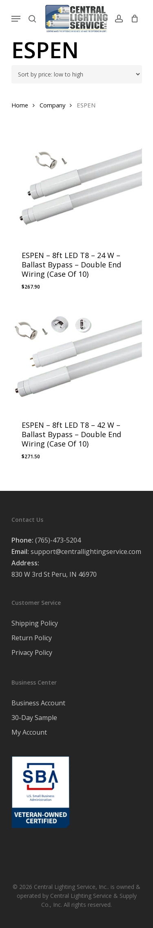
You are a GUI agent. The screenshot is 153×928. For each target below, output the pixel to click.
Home (19, 105)
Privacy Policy (31, 652)
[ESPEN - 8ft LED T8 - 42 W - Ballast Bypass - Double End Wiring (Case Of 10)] (76, 356)
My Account (29, 732)
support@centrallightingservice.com (86, 551)
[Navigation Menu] (15, 19)
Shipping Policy (34, 623)
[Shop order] (76, 74)
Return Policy (31, 637)
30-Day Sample (34, 717)
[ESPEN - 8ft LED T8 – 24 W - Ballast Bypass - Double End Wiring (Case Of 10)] (76, 187)
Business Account (38, 702)
